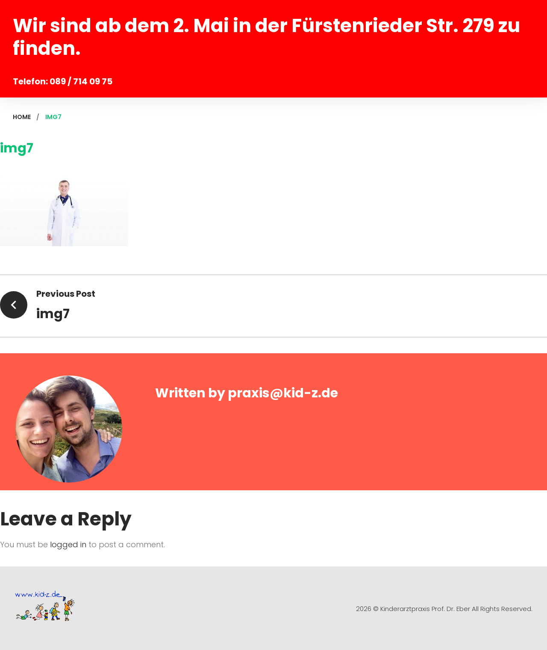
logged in (68, 544)
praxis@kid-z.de (283, 393)
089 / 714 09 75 (81, 81)
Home (22, 117)
